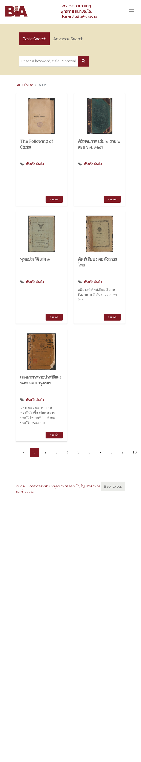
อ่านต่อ (54, 199)
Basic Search (34, 38)
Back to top (113, 486)
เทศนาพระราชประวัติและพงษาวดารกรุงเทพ (40, 380)
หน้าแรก (25, 85)
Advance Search (68, 38)
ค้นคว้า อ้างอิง (35, 164)
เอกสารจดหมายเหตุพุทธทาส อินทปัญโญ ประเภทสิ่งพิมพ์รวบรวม (79, 11)
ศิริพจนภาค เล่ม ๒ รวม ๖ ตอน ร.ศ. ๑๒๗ (99, 144)
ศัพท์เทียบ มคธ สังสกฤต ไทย (97, 262)
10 (135, 452)
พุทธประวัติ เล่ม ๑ (35, 259)
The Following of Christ (36, 144)
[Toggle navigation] (132, 11)
